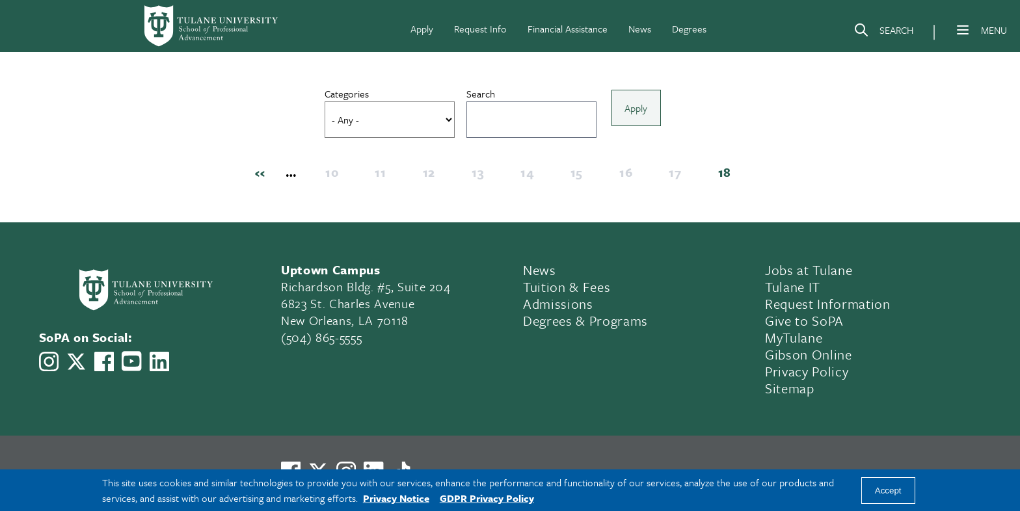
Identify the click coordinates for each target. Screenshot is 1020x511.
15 (580, 175)
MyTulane (793, 340)
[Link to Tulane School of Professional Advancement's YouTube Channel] (131, 364)
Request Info (480, 28)
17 (679, 175)
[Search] (883, 32)
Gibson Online (808, 357)
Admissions (558, 307)
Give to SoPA (804, 324)
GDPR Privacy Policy (487, 498)
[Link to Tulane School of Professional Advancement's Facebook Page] (104, 364)
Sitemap (789, 391)
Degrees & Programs (585, 324)
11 (384, 175)
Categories (351, 93)
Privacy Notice (396, 498)
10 (335, 175)
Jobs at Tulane (808, 273)
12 (433, 175)
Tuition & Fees (566, 290)
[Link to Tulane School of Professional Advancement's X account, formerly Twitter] (76, 364)
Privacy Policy (806, 374)
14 (530, 175)
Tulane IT (792, 290)
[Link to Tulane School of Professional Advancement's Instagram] (49, 364)
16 (629, 175)
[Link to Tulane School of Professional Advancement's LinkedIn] (159, 364)
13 (482, 175)
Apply (421, 28)
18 (728, 175)
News (639, 28)
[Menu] (963, 30)
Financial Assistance (568, 28)
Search (484, 93)
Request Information (828, 307)
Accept (888, 490)
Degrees (689, 28)
